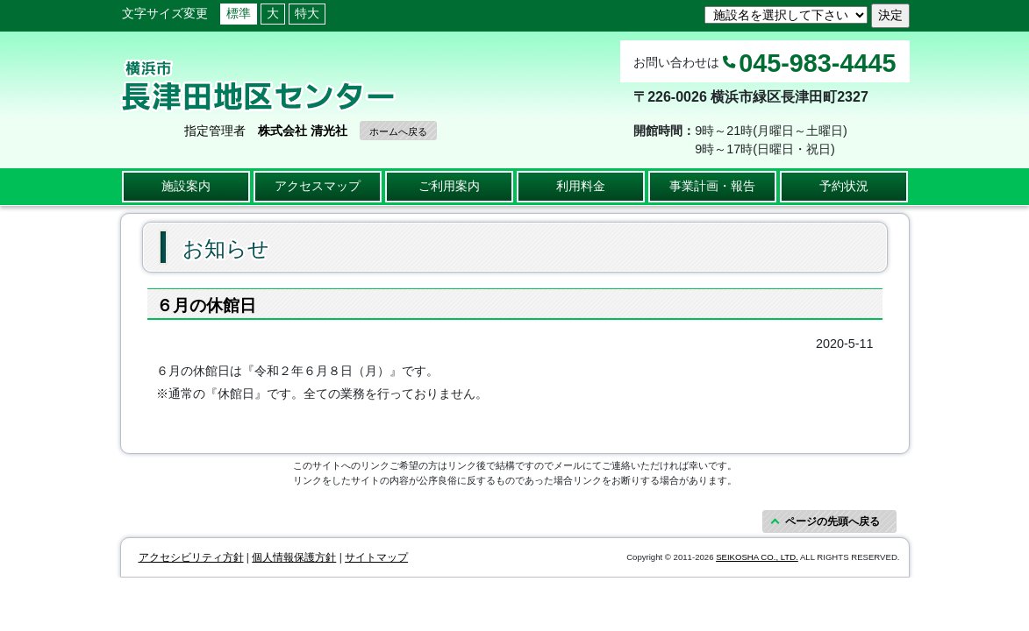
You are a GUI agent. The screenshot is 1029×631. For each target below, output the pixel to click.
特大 (307, 13)
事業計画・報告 (712, 186)
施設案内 (186, 186)
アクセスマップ (318, 186)
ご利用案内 (449, 186)
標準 (238, 13)
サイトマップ (376, 557)
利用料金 (580, 186)
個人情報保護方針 (294, 557)
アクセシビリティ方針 (191, 557)
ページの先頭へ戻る (832, 521)
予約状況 (843, 186)
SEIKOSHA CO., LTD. (757, 557)
